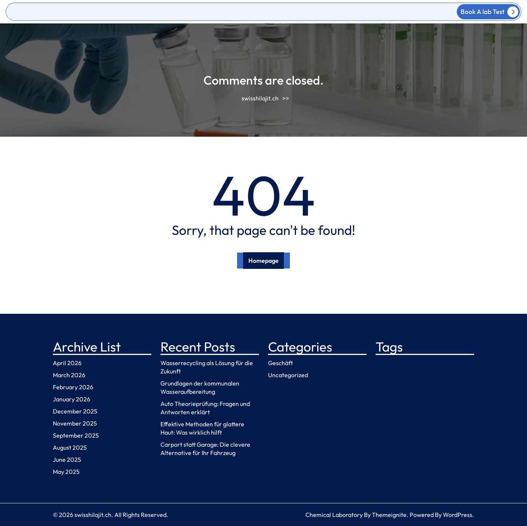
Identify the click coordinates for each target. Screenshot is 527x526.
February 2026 (73, 387)
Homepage (263, 260)
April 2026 (67, 363)
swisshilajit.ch (260, 98)
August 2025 (70, 447)
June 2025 (67, 459)
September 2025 (76, 435)
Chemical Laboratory (334, 514)
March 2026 (69, 375)
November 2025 (75, 423)
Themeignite (389, 514)
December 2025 (75, 411)
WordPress (457, 514)
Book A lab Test (489, 11)
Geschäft (280, 363)
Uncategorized (288, 375)
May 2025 (66, 471)
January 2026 (71, 399)
